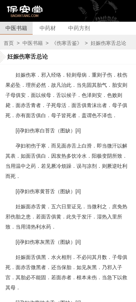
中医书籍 (16, 28)
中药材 (48, 28)
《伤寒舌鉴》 (66, 43)
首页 (9, 43)
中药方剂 (79, 28)
